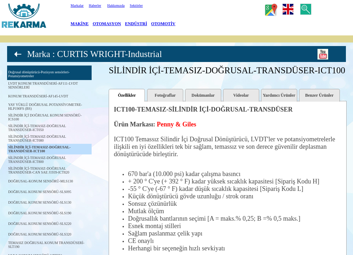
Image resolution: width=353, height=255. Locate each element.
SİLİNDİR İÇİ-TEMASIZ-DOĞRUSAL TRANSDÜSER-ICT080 (37, 138)
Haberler (95, 5)
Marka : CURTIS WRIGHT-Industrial (94, 54)
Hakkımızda (116, 5)
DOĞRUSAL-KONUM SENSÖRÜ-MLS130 (40, 181)
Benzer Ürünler (319, 95)
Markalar (77, 5)
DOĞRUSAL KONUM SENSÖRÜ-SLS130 (39, 202)
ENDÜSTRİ (136, 23)
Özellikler (127, 95)
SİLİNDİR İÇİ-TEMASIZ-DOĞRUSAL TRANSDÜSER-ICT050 (37, 128)
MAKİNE (80, 23)
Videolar (241, 95)
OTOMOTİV (163, 23)
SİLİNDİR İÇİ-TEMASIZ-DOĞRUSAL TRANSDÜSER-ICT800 (37, 160)
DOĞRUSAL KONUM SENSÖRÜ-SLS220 (39, 224)
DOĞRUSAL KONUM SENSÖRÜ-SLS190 (39, 213)
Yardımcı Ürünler (279, 95)
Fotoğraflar (164, 95)
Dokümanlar (202, 95)
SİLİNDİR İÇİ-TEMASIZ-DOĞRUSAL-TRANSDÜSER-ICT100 (39, 149)
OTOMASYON (107, 23)
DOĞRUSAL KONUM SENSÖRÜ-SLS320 (39, 234)
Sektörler (136, 5)
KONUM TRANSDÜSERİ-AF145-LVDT (38, 96)
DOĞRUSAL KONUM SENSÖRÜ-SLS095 (39, 192)
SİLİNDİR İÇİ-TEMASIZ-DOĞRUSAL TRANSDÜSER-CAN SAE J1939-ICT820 (38, 170)
